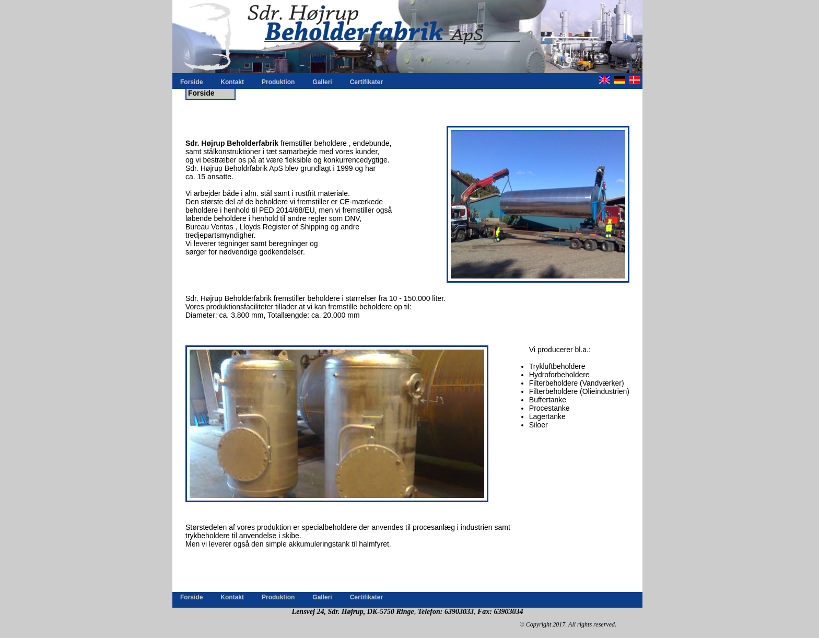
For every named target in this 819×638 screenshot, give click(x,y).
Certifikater (366, 82)
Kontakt (232, 82)
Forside (191, 82)
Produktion (278, 82)
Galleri (322, 82)
